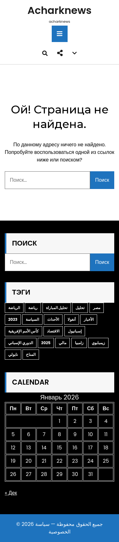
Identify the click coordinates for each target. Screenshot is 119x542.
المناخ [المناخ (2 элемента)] (31, 354)
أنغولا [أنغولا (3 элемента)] (72, 319)
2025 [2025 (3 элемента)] (45, 342)
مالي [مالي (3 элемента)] (62, 342)
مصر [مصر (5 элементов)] (96, 307)
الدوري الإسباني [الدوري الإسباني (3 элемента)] (20, 342)
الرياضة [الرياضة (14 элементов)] (14, 307)
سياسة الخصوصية (52, 528)
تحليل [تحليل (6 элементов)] (80, 307)
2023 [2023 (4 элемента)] (12, 319)
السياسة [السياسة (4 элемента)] (32, 319)
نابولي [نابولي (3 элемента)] (13, 354)
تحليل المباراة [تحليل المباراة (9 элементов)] (57, 307)
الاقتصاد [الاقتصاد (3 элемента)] (53, 331)
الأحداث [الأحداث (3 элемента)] (53, 319)
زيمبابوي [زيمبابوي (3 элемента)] (98, 342)
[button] (60, 53)
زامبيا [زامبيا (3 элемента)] (79, 342)
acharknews (60, 10)
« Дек (11, 492)
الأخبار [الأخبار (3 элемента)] (89, 319)
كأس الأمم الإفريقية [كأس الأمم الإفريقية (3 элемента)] (23, 331)
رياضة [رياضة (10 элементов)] (32, 307)
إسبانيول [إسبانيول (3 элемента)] (75, 331)
